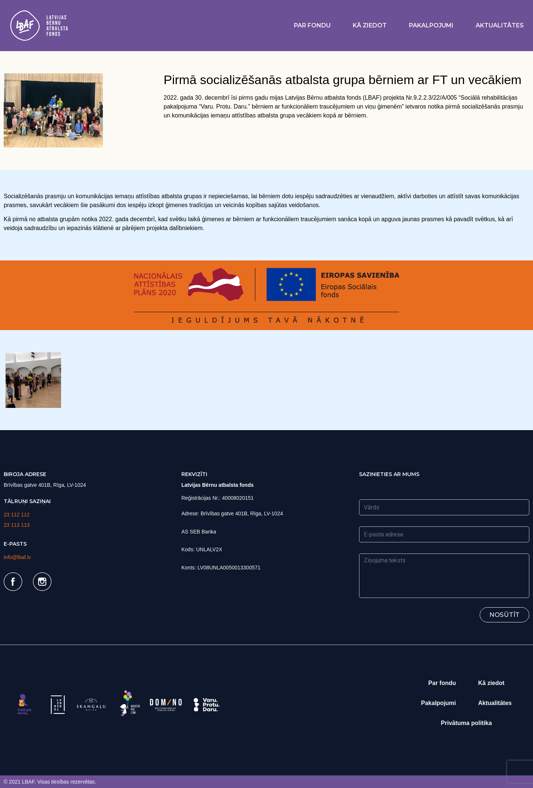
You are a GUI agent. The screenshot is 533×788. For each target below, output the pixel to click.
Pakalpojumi (431, 25)
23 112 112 (17, 515)
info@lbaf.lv (17, 557)
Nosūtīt (504, 614)
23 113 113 (17, 525)
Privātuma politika (466, 723)
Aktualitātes (500, 25)
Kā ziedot (370, 25)
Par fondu (312, 25)
